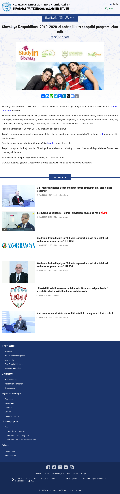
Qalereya (5, 445)
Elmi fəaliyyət (7, 374)
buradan (51, 143)
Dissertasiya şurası (10, 421)
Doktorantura (10, 388)
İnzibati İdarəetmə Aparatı (15, 356)
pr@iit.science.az (98, 479)
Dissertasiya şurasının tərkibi (16, 431)
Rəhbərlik (8, 351)
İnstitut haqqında (9, 346)
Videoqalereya (10, 455)
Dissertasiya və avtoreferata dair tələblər (20, 440)
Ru (117, 4)
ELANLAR (51, 17)
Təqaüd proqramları (12, 416)
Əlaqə (83, 473)
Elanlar (7, 427)
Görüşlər (8, 412)
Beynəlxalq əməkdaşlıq (11, 393)
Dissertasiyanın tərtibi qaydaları (17, 435)
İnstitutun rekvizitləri (13, 368)
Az (111, 4)
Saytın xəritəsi (72, 473)
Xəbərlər (37, 473)
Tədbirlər (8, 407)
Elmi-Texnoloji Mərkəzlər (14, 364)
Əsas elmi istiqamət (13, 379)
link (101, 134)
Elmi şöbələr (9, 360)
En (114, 4)
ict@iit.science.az (77, 479)
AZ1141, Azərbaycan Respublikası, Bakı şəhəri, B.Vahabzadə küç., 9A (35, 480)
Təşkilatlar (9, 399)
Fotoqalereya (10, 451)
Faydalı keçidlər (58, 473)
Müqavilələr (9, 403)
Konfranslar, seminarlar (14, 384)
